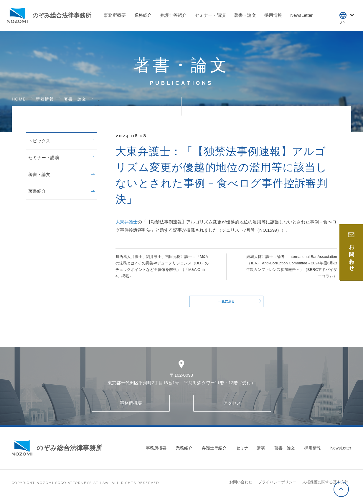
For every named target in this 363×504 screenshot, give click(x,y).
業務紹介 (184, 451)
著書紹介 (61, 191)
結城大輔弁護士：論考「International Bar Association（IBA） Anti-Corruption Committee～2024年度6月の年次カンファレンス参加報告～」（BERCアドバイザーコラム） (291, 266)
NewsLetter (340, 451)
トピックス (61, 140)
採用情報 (312, 451)
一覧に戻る (226, 302)
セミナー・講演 (61, 157)
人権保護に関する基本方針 (325, 485)
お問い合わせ (240, 485)
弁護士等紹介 (214, 451)
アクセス (232, 406)
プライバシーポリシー (277, 485)
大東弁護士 (127, 221)
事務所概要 (131, 406)
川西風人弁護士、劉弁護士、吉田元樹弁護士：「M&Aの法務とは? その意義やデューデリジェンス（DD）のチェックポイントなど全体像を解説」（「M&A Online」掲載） (162, 266)
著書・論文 (61, 174)
